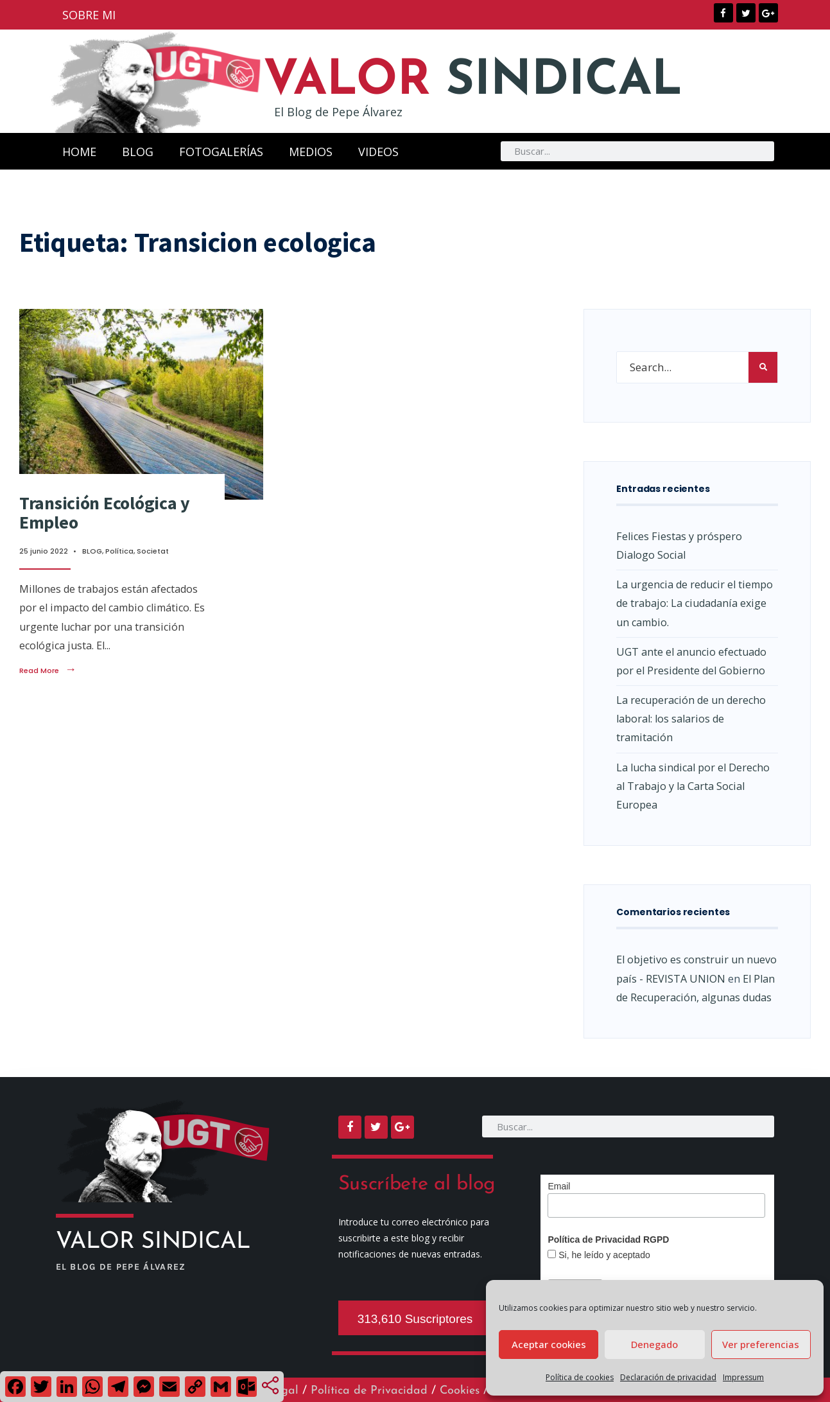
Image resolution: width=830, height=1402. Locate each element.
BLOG (137, 151)
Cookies (460, 1391)
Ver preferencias (760, 1344)
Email (559, 1186)
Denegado (654, 1344)
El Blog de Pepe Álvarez (338, 111)
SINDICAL (487, 81)
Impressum (743, 1377)
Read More (47, 670)
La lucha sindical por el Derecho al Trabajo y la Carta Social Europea (693, 786)
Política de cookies (580, 1377)
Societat (153, 551)
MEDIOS (311, 151)
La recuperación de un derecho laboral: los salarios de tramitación (691, 718)
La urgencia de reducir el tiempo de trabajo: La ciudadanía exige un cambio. (694, 603)
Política (119, 551)
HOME (79, 151)
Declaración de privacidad (668, 1377)
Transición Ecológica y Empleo (104, 512)
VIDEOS (378, 151)
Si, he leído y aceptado (603, 1255)
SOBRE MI (89, 14)
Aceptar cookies (549, 1344)
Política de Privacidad (369, 1391)
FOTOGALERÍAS (221, 151)
